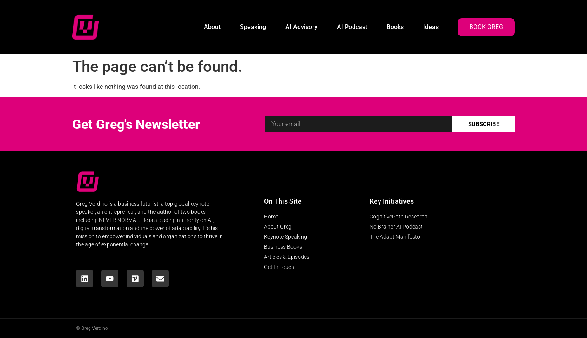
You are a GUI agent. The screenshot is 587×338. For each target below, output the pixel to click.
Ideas (431, 27)
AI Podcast (352, 27)
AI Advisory (301, 27)
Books (395, 27)
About (212, 27)
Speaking (253, 27)
